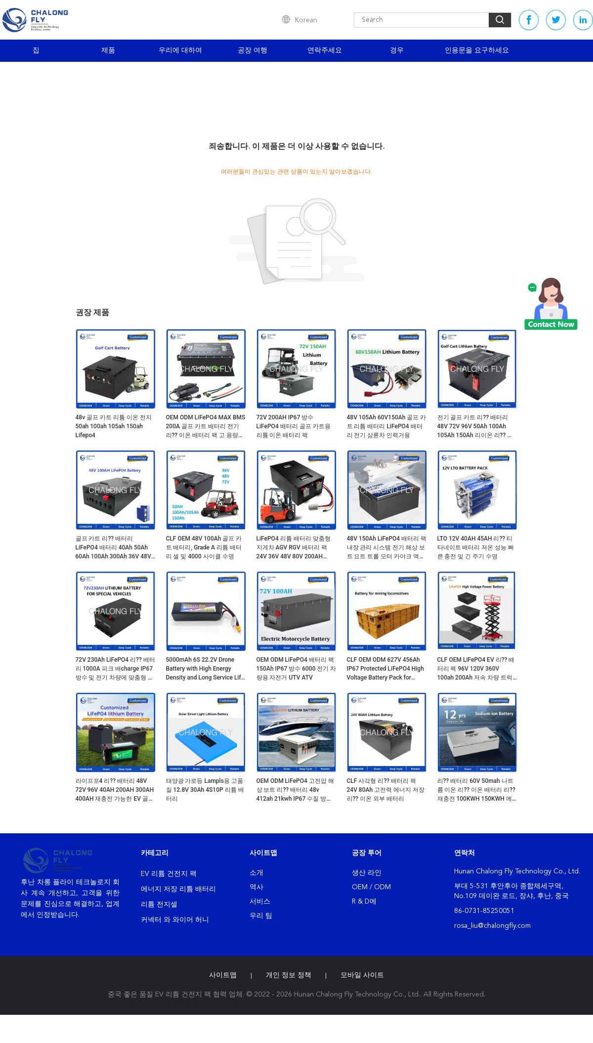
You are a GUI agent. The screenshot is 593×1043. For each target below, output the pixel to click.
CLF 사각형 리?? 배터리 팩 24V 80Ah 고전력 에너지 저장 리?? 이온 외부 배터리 (386, 789)
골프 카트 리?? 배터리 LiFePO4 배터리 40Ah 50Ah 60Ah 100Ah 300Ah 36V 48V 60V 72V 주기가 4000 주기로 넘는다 (114, 548)
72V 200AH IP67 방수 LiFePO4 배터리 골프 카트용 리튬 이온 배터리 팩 (293, 426)
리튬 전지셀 (159, 904)
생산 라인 (366, 872)
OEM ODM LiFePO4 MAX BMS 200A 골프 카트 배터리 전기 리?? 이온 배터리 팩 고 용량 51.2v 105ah (206, 427)
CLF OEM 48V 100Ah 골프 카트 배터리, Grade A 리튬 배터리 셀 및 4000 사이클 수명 (204, 547)
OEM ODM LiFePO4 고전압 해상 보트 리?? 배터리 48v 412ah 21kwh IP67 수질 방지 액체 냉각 (295, 790)
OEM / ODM (371, 887)
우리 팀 (261, 915)
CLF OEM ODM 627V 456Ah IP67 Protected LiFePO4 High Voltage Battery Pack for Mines (385, 669)
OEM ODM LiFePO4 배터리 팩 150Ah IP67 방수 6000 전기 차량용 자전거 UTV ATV (296, 668)
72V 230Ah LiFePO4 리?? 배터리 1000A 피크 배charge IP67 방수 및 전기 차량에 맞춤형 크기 (115, 669)
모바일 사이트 (362, 975)
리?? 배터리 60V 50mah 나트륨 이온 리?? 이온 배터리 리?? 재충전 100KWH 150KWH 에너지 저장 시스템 (476, 790)
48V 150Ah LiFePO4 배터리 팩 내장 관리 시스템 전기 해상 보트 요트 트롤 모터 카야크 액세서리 (387, 548)
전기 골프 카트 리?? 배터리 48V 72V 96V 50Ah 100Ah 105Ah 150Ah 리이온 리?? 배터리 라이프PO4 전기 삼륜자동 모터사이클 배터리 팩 (475, 427)
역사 (256, 887)
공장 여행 (252, 50)
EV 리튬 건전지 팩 (169, 873)
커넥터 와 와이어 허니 (175, 919)
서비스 (260, 901)
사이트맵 (223, 975)
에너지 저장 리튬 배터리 (178, 889)
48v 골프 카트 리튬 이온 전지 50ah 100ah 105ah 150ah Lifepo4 (114, 426)
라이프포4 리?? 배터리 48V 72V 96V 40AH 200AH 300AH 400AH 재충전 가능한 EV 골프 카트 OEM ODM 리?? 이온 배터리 (115, 790)
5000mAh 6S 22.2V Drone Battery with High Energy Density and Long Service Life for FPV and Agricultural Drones (205, 669)
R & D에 (364, 901)
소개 (256, 872)
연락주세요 (324, 50)
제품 (108, 50)
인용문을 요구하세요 (477, 50)
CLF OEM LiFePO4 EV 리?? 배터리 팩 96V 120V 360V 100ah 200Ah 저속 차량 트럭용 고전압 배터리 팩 (476, 669)
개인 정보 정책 (288, 975)
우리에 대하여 (180, 50)
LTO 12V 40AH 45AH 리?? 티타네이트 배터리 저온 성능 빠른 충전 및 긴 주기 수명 (475, 547)
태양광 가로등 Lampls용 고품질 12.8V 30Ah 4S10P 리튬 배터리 (205, 789)
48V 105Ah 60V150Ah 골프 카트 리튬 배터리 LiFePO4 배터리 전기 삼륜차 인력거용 (386, 426)
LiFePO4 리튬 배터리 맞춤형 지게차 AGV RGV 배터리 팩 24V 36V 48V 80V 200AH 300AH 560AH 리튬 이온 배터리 (295, 548)
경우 (397, 50)
